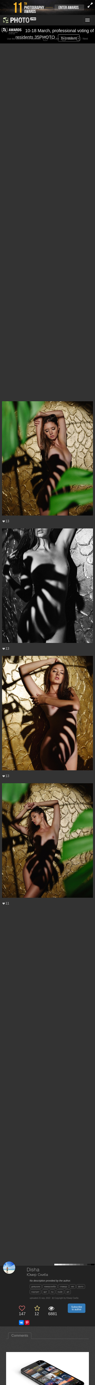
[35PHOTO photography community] (19, 20)
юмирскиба (50, 1286)
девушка (35, 1286)
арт (45, 1292)
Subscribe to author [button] (76, 1308)
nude (60, 1292)
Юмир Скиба (37, 1274)
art (68, 1292)
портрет (35, 1292)
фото (80, 1286)
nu (52, 1292)
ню (72, 1286)
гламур (63, 1286)
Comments (19, 1335)
